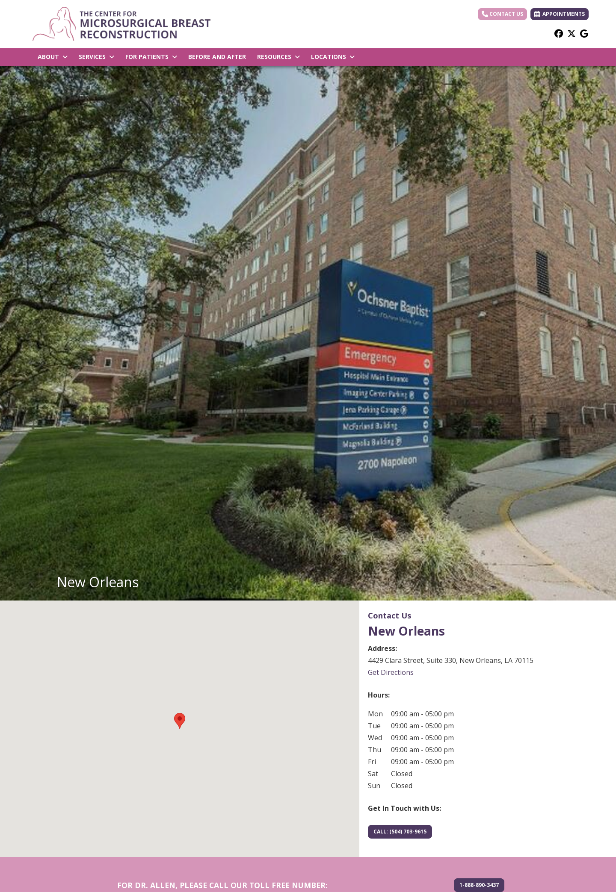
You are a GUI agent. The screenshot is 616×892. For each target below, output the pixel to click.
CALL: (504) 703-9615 (399, 831)
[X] (571, 33)
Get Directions (391, 672)
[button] (179, 721)
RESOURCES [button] (278, 57)
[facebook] (558, 33)
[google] (584, 33)
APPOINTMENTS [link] (559, 14)
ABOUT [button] (53, 57)
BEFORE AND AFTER (217, 57)
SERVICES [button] (96, 57)
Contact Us (502, 14)
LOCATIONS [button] (333, 57)
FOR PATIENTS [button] (151, 57)
